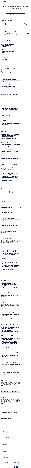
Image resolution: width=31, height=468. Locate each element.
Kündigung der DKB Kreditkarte (25, 34)
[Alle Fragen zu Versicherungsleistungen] (3, 280)
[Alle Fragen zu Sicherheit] (3, 403)
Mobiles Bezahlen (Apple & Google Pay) (5, 34)
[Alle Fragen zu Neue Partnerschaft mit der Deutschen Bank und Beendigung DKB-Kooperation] (3, 76)
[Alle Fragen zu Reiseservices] (3, 385)
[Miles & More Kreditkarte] (8, 1)
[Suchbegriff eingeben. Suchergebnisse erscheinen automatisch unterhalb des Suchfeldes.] (17, 14)
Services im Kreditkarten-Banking (15, 27)
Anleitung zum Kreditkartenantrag (5, 27)
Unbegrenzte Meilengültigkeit (15, 34)
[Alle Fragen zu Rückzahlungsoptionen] (3, 243)
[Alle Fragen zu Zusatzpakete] (3, 308)
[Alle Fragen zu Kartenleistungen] (3, 195)
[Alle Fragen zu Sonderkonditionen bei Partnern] (3, 171)
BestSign (25, 26)
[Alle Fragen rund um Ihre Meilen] (3, 120)
